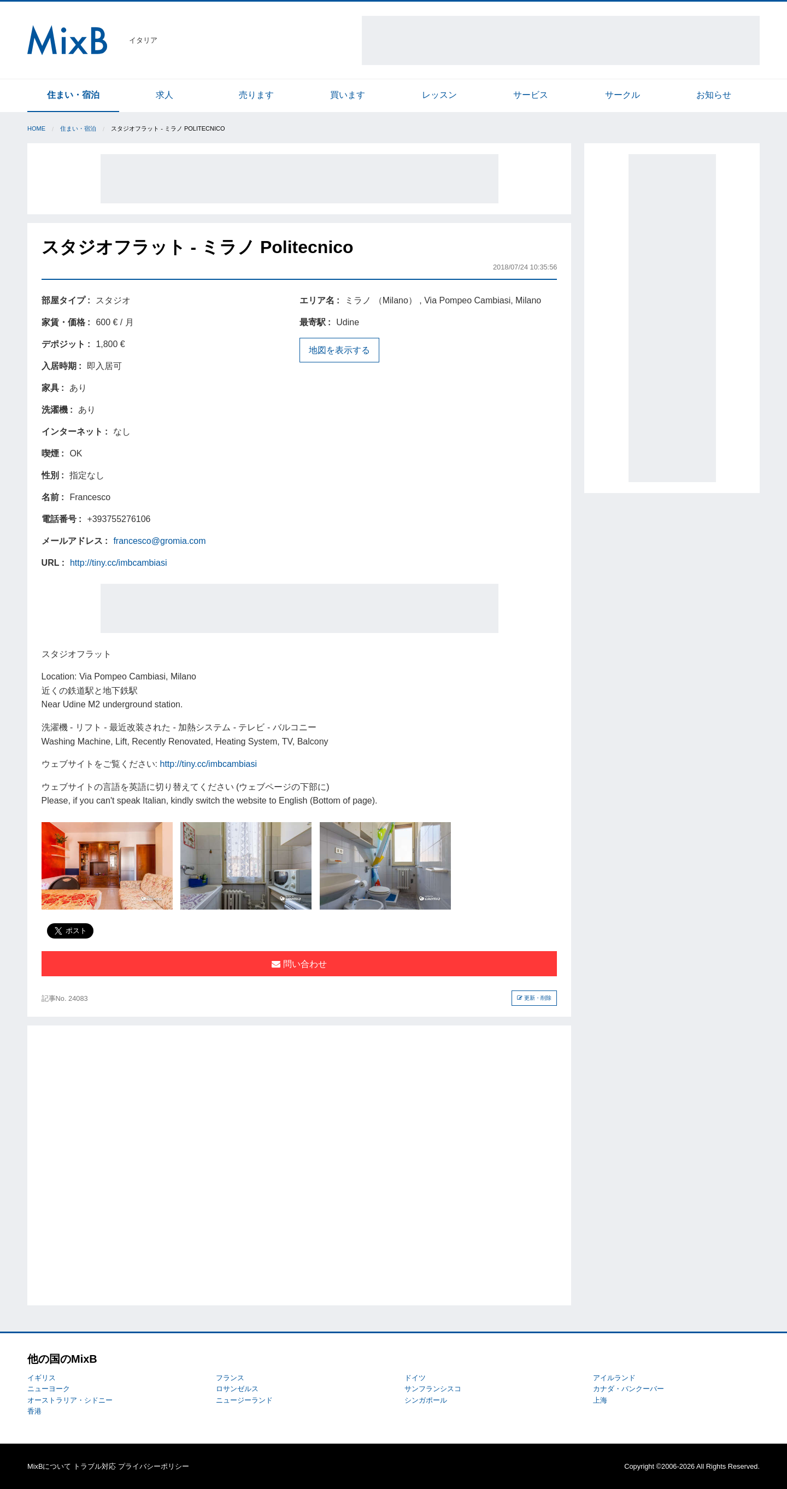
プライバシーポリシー (153, 1466)
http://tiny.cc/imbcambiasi (118, 562)
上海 (600, 1400)
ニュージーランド (244, 1400)
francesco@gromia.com (159, 541)
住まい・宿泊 (73, 94)
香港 (34, 1411)
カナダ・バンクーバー (628, 1389)
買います (347, 94)
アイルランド (614, 1378)
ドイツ (415, 1378)
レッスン (439, 94)
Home (36, 128)
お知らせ (713, 94)
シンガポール (425, 1400)
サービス (530, 94)
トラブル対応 (94, 1466)
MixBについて (49, 1466)
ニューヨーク (48, 1389)
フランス (230, 1378)
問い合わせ (299, 964)
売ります (256, 94)
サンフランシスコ (432, 1389)
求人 (164, 94)
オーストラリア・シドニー (70, 1400)
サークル (622, 94)
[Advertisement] (561, 40)
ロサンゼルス (237, 1389)
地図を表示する (339, 350)
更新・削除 (534, 998)
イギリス (41, 1378)
